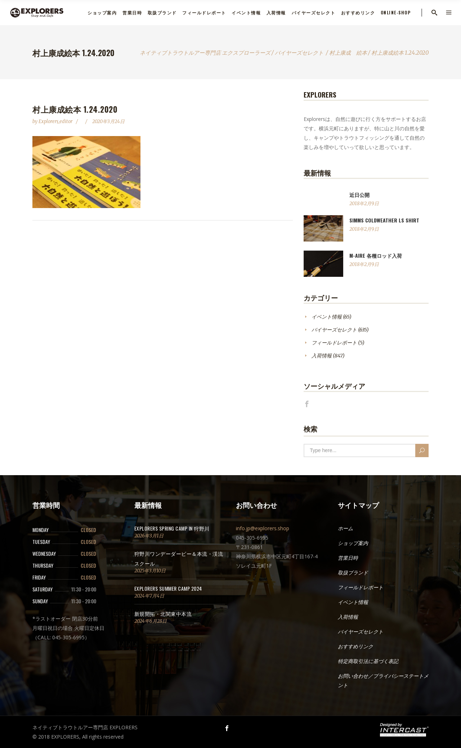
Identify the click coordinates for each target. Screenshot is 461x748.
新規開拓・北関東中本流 (163, 613)
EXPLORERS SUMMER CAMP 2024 (168, 588)
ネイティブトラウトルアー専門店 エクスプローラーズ (205, 52)
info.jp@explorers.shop (262, 528)
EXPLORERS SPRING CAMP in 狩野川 (172, 528)
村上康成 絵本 (348, 52)
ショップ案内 (353, 543)
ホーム (345, 528)
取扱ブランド (353, 572)
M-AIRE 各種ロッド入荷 (375, 255)
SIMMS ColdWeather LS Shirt (384, 220)
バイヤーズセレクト (299, 52)
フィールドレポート (334, 342)
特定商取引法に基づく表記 (368, 661)
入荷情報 (322, 355)
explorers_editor (56, 121)
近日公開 (359, 194)
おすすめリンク (355, 646)
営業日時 (348, 558)
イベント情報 (327, 317)
